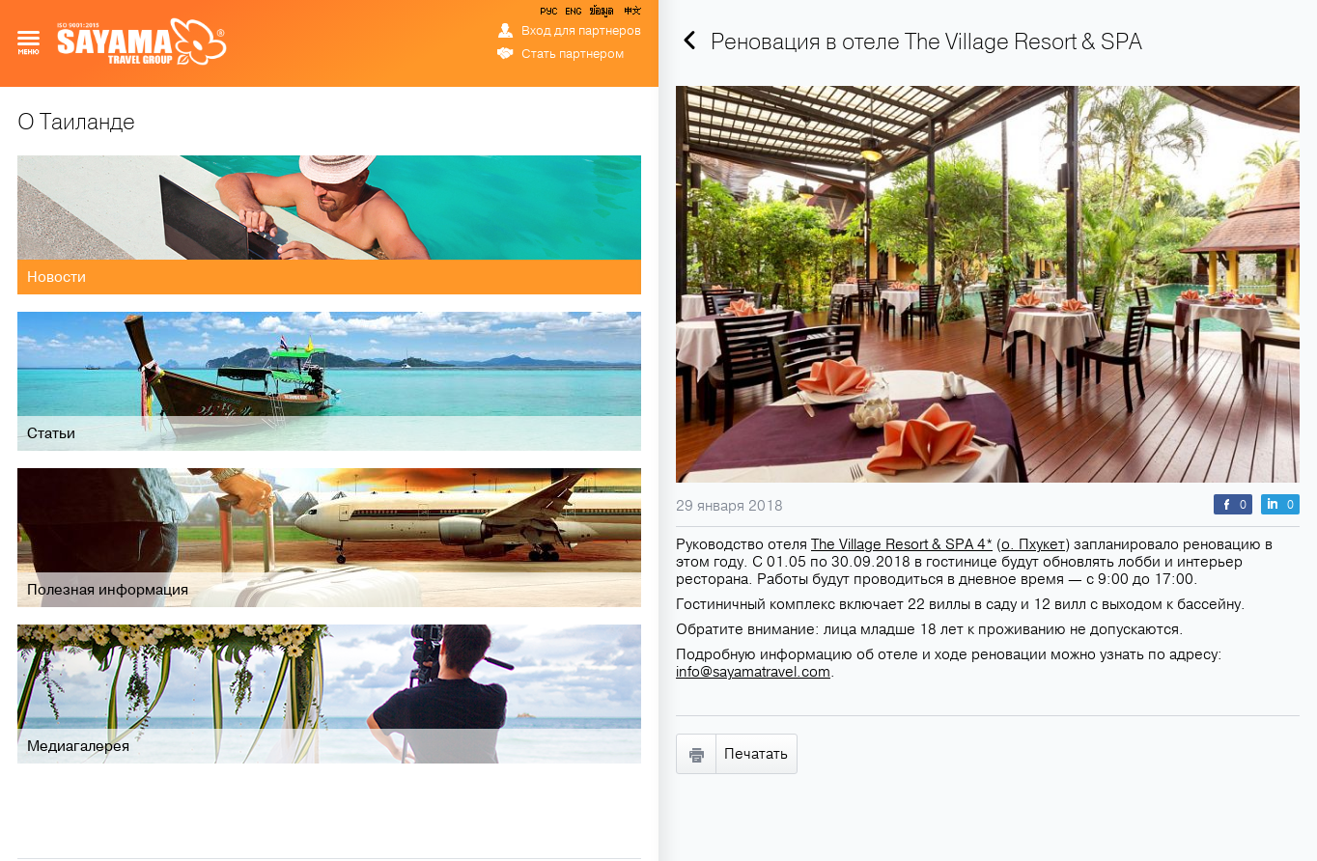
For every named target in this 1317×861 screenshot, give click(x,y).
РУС (550, 14)
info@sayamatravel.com (753, 671)
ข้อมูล (601, 14)
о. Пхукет (1033, 544)
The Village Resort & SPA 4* (902, 544)
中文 (631, 14)
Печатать (756, 754)
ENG (571, 14)
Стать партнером (572, 54)
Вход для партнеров (581, 31)
